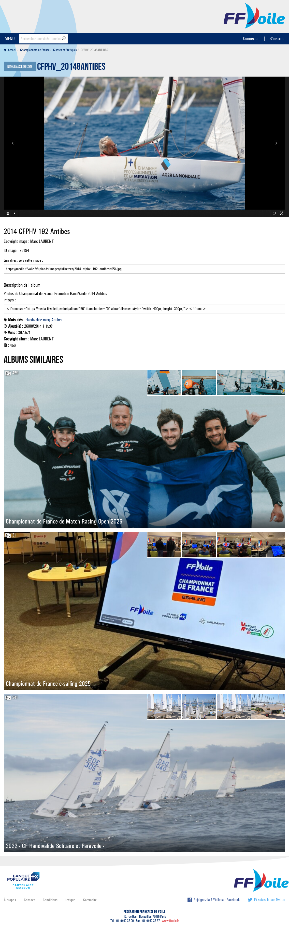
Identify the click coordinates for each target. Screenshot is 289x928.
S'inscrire (277, 38)
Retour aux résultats (19, 66)
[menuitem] (11, 50)
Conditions (50, 900)
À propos (10, 900)
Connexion (251, 38)
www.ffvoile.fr (170, 921)
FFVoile (254, 15)
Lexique (70, 900)
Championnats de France (34, 50)
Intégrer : (144, 305)
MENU (10, 38)
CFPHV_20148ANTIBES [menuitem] (94, 50)
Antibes (56, 319)
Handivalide (34, 319)
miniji (46, 319)
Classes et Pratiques (65, 50)
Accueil (10, 50)
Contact (29, 900)
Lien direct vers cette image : (144, 266)
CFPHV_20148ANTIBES (71, 68)
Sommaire (90, 900)
